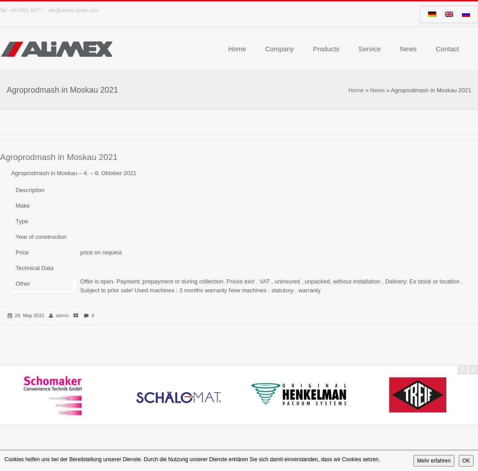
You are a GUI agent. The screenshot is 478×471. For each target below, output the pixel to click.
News (408, 49)
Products (326, 49)
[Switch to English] (449, 14)
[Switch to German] (432, 14)
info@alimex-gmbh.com (73, 10)
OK (466, 461)
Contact (447, 49)
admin (62, 315)
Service (370, 49)
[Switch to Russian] (466, 14)
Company (279, 49)
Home (237, 49)
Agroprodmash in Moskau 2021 (59, 157)
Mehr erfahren (433, 461)
